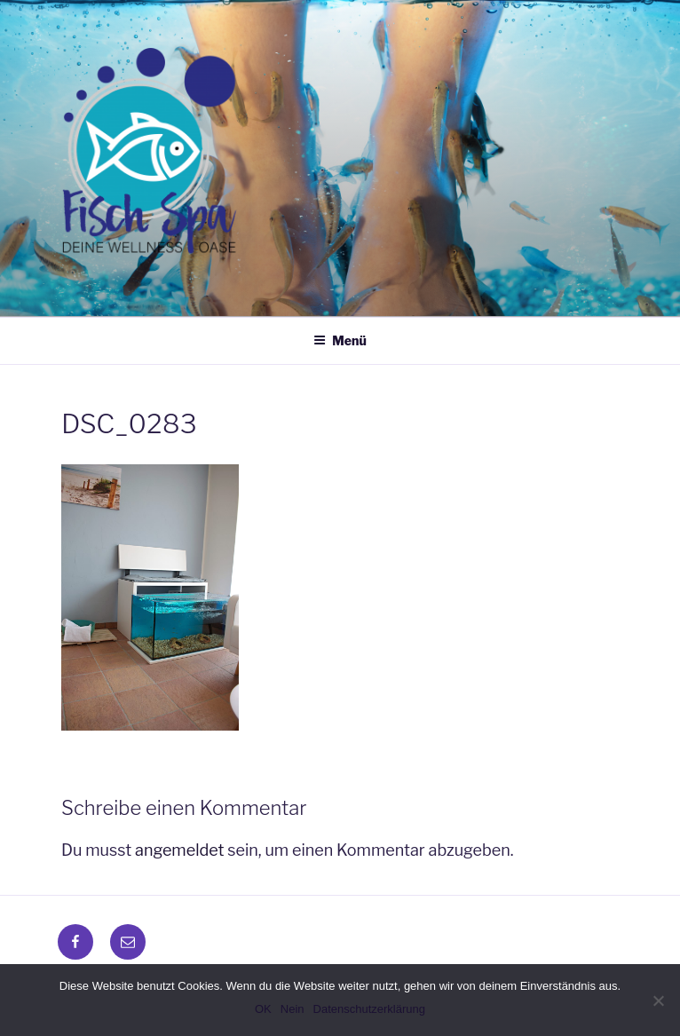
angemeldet (179, 850)
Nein (292, 1009)
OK (263, 1009)
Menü (340, 340)
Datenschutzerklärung (369, 1009)
